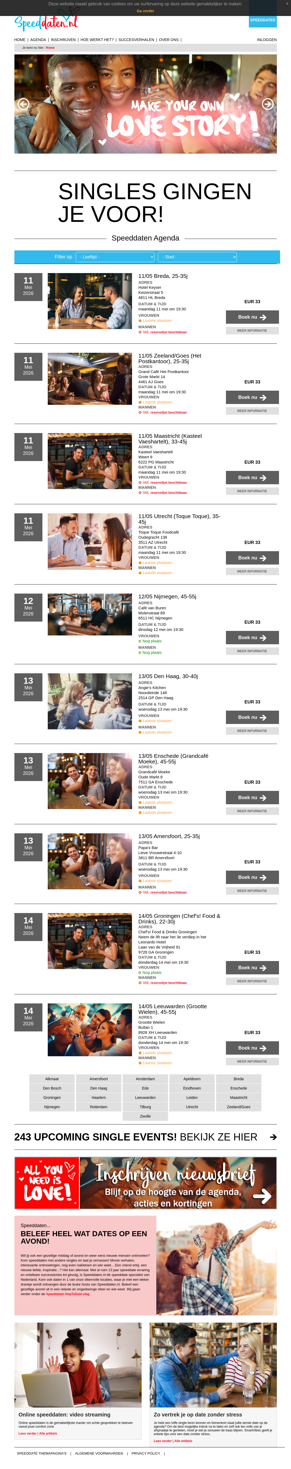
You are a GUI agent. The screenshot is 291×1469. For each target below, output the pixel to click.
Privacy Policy (145, 1453)
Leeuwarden (145, 1097)
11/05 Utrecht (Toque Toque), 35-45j (179, 519)
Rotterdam (98, 1107)
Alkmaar (52, 1079)
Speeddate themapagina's (42, 1453)
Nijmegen (52, 1107)
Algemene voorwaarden (99, 1453)
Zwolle (145, 1116)
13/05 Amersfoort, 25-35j (169, 836)
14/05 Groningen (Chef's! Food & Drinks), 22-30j (179, 918)
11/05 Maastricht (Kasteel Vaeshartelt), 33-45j (170, 439)
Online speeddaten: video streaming (65, 1415)
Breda (239, 1079)
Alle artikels (48, 1433)
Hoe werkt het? (97, 40)
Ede (145, 1088)
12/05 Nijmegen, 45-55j (167, 596)
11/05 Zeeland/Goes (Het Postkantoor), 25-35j (169, 358)
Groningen (52, 1097)
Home (20, 40)
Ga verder (145, 11)
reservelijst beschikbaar (168, 332)
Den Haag (98, 1088)
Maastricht (239, 1097)
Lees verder (28, 1433)
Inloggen (267, 40)
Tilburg (145, 1107)
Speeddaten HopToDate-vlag (67, 1294)
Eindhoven (192, 1088)
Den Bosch (52, 1088)
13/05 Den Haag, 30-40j (168, 676)
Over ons (169, 40)
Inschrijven (63, 40)
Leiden (192, 1097)
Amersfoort (99, 1079)
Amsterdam (145, 1079)
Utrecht (192, 1107)
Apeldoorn (192, 1079)
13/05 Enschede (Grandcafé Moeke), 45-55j (173, 758)
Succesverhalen (136, 40)
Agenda (38, 40)
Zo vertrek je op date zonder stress (198, 1415)
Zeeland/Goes (238, 1107)
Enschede (238, 1088)
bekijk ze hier (136, 1137)
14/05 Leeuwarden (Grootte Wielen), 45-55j (172, 1009)
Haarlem (99, 1097)
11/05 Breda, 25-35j (163, 276)
